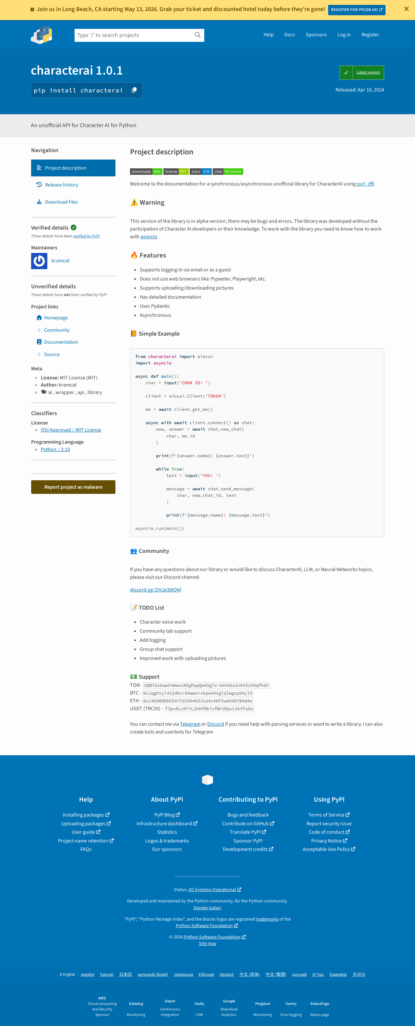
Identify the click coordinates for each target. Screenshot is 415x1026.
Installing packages (83, 814)
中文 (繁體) (276, 974)
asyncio (149, 236)
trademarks (267, 919)
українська (183, 974)
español (87, 974)
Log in (344, 34)
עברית (318, 974)
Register (370, 34)
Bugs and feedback (248, 814)
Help (269, 34)
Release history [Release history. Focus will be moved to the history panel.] (57, 184)
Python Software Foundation (204, 925)
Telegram (190, 724)
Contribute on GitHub (245, 823)
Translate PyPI (245, 832)
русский (299, 974)
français (106, 974)
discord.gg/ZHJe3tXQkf (155, 589)
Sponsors (316, 34)
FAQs (85, 849)
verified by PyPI (86, 236)
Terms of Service (326, 814)
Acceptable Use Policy (326, 849)
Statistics (167, 832)
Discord (215, 724)
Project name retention (83, 840)
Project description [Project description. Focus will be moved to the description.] (61, 168)
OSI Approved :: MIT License (71, 430)
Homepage (52, 317)
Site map (207, 943)
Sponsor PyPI (248, 840)
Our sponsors (167, 849)
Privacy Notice (326, 840)
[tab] (73, 168)
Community (52, 330)
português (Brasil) (153, 974)
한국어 (359, 974)
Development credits (245, 849)
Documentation (57, 342)
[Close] (406, 8)
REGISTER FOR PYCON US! (354, 10)
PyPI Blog (164, 814)
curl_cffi (365, 183)
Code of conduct (326, 832)
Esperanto (338, 974)
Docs (289, 34)
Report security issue (329, 823)
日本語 (125, 974)
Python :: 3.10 (55, 449)
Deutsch (227, 974)
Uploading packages (83, 823)
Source (48, 354)
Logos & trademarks (167, 840)
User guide (83, 832)
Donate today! (207, 907)
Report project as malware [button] (73, 487)
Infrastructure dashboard (164, 823)
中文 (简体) (250, 974)
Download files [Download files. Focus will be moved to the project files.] (57, 202)
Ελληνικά (206, 974)
